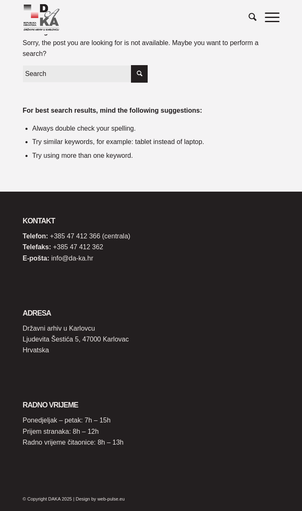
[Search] (248, 17)
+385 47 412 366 (75, 236)
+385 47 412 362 (78, 246)
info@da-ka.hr (72, 258)
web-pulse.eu (110, 498)
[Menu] (268, 17)
